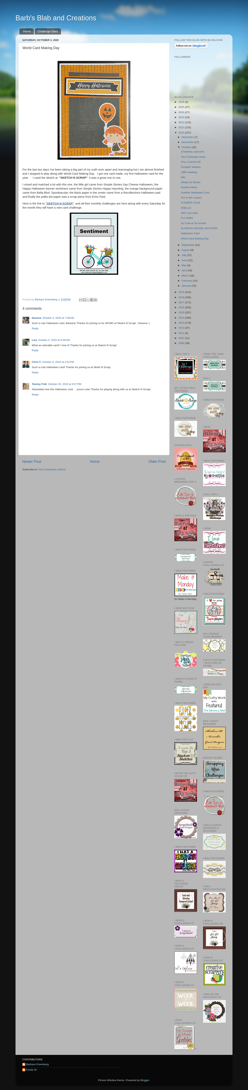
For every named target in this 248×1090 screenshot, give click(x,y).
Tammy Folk (39, 384)
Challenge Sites (48, 31)
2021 (181, 127)
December (188, 137)
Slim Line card (189, 212)
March (185, 275)
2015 (181, 312)
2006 (181, 343)
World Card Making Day (195, 238)
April (185, 270)
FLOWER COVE (190, 202)
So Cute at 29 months (193, 223)
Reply (35, 328)
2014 (181, 317)
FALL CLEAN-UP (191, 161)
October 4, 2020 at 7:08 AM (58, 317)
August (186, 250)
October (187, 147)
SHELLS (186, 207)
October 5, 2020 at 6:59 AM (54, 340)
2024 (181, 112)
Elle (183, 177)
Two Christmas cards (193, 156)
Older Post (157, 461)
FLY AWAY (187, 218)
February (187, 280)
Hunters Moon (189, 187)
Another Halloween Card (195, 192)
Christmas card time (192, 151)
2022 (181, 122)
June (185, 260)
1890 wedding (189, 172)
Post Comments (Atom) (51, 469)
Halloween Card (190, 233)
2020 (181, 132)
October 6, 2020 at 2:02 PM (58, 361)
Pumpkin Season (191, 166)
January (187, 285)
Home (27, 31)
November (188, 142)
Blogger (144, 1080)
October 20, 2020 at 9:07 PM (64, 384)
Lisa (34, 340)
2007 (181, 338)
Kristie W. (31, 1069)
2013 (181, 322)
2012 (181, 327)
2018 (181, 297)
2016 (181, 307)
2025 (181, 107)
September (188, 244)
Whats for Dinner (191, 182)
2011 (181, 333)
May (184, 265)
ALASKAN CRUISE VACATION (199, 228)
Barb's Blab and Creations (56, 18)
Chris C (36, 361)
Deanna (36, 317)
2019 (181, 292)
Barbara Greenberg (37, 1064)
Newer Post (31, 461)
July (184, 255)
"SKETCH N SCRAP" (60, 203)
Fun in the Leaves (191, 197)
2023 (181, 117)
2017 (181, 302)
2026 (181, 102)
